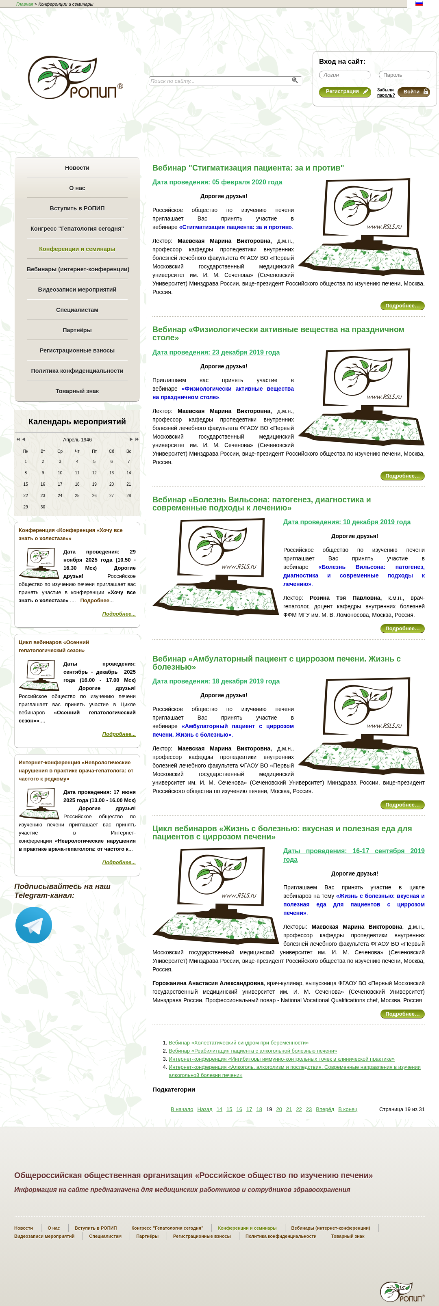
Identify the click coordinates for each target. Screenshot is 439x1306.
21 (289, 1109)
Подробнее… (402, 306)
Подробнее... (119, 614)
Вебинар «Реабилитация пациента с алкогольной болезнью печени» (253, 1051)
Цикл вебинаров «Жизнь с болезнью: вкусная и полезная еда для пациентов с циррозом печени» (282, 832)
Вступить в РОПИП (77, 208)
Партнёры (77, 330)
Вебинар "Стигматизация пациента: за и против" (248, 167)
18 (259, 1109)
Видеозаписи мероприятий (77, 289)
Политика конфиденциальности (77, 371)
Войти (416, 92)
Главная (24, 4)
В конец (347, 1109)
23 (309, 1109)
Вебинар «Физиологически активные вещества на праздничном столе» (278, 333)
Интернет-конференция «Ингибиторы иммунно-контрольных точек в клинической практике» (282, 1059)
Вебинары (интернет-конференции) (77, 269)
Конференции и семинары (77, 249)
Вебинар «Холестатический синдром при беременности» (239, 1043)
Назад (204, 1109)
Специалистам (77, 310)
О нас (77, 188)
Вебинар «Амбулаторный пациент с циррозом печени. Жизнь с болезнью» (276, 662)
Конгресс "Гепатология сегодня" (77, 228)
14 (219, 1109)
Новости (77, 167)
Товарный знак (77, 391)
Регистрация (347, 91)
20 (279, 1109)
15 (229, 1109)
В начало (182, 1109)
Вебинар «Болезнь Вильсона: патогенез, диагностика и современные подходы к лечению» (261, 503)
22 (299, 1109)
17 (249, 1109)
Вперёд (325, 1109)
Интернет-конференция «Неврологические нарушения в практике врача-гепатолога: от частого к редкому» (76, 770)
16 (239, 1109)
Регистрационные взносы (77, 350)
